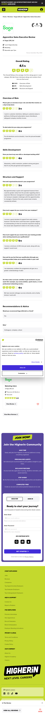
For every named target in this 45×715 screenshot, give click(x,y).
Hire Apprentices (10, 618)
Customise (22, 373)
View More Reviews (11, 414)
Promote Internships (11, 614)
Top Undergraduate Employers (14, 593)
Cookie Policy (9, 644)
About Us (7, 653)
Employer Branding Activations (14, 628)
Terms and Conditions (11, 637)
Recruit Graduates (10, 621)
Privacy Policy (9, 641)
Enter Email (8, 515)
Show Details (35, 362)
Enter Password (9, 526)
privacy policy (18, 353)
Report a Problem (10, 605)
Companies (8, 582)
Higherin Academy (10, 657)
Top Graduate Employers (12, 589)
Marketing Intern (11, 386)
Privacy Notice (29, 557)
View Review (11, 404)
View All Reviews (11, 710)
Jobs (6, 575)
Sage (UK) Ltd (9, 40)
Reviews (7, 579)
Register (14, 499)
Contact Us (8, 602)
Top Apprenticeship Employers (14, 586)
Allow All (22, 367)
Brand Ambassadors (11, 625)
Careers (7, 660)
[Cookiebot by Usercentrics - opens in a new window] (35, 340)
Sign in (30, 499)
